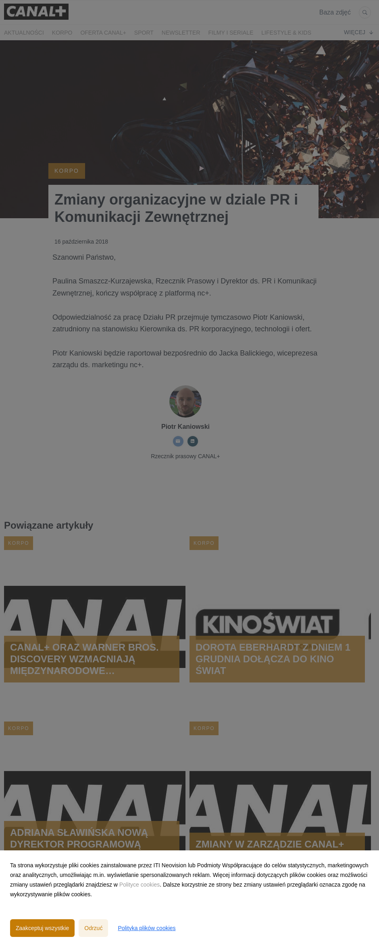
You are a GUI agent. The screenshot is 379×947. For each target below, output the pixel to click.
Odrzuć (93, 928)
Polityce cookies (139, 884)
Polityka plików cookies (146, 928)
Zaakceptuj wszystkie (42, 928)
